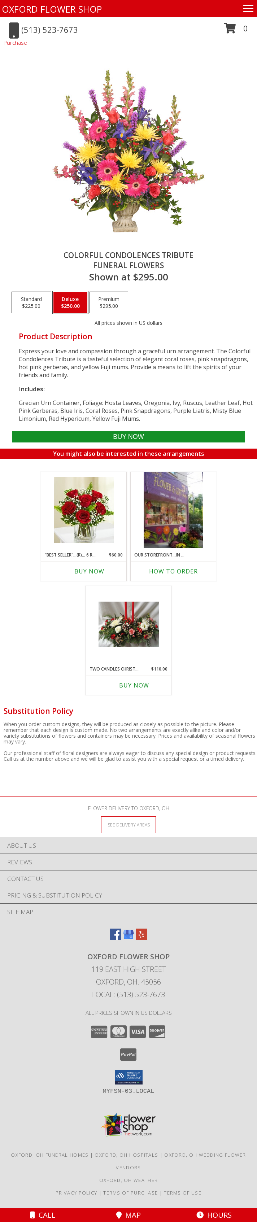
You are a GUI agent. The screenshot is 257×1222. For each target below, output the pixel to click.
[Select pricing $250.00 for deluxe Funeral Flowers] (70, 302)
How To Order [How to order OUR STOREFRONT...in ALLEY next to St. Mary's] (173, 571)
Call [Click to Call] (43, 1215)
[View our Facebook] (115, 938)
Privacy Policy (76, 1193)
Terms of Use (182, 1193)
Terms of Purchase (130, 1193)
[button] (236, 31)
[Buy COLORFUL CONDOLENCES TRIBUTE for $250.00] (128, 436)
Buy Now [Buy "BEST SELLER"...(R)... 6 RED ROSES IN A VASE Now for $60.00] (89, 571)
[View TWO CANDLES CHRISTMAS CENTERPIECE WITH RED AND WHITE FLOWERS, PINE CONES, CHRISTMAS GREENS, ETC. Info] (129, 624)
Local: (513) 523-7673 (128, 994)
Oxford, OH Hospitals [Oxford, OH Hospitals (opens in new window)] (126, 1155)
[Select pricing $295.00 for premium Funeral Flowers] (109, 302)
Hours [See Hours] (214, 1215)
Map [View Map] (128, 1215)
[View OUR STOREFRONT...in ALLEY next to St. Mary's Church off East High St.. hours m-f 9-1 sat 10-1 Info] (173, 510)
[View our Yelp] (141, 938)
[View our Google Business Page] (128, 938)
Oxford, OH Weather (128, 1180)
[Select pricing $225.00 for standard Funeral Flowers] (31, 302)
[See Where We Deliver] (128, 824)
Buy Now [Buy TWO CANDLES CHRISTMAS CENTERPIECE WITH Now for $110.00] (134, 685)
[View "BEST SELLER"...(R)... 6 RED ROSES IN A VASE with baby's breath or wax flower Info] (84, 510)
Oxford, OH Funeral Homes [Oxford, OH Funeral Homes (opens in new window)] (49, 1155)
